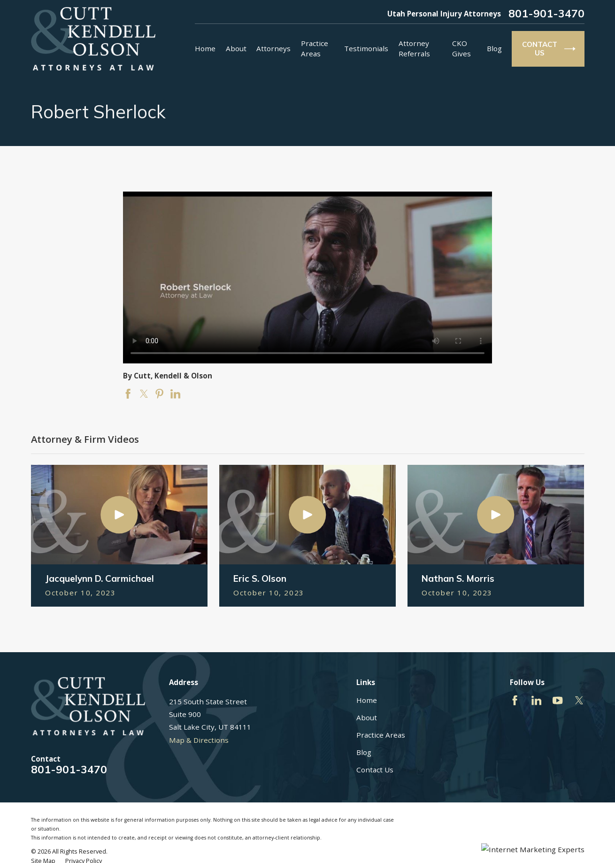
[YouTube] (557, 700)
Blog (363, 752)
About (366, 717)
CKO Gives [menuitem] (461, 48)
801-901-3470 (546, 13)
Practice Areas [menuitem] (314, 48)
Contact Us (374, 769)
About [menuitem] (236, 48)
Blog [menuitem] (494, 48)
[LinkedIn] (536, 700)
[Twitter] (579, 700)
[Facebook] (515, 700)
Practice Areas (380, 735)
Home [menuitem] (205, 48)
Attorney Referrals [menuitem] (414, 48)
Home (366, 700)
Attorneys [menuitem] (273, 48)
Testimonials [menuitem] (366, 48)
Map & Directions (199, 740)
